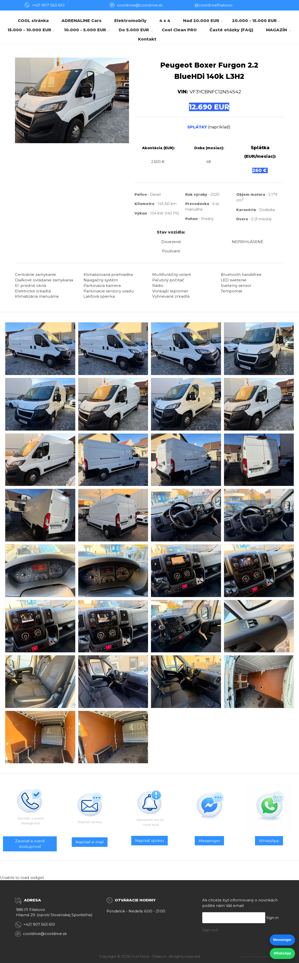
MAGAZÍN (276, 30)
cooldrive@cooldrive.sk (45, 933)
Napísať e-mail (90, 842)
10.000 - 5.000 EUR (85, 30)
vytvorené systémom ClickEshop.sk (267, 956)
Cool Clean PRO (179, 30)
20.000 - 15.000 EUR (254, 20)
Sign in (272, 917)
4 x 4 (164, 20)
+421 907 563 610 (48, 5)
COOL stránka (33, 20)
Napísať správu (149, 840)
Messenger (209, 840)
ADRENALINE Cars (82, 20)
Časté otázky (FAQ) (231, 30)
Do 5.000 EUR (134, 30)
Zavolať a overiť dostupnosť (30, 844)
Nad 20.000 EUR (201, 20)
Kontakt (147, 39)
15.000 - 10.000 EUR (29, 30)
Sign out (210, 929)
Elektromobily (130, 20)
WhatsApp (269, 840)
